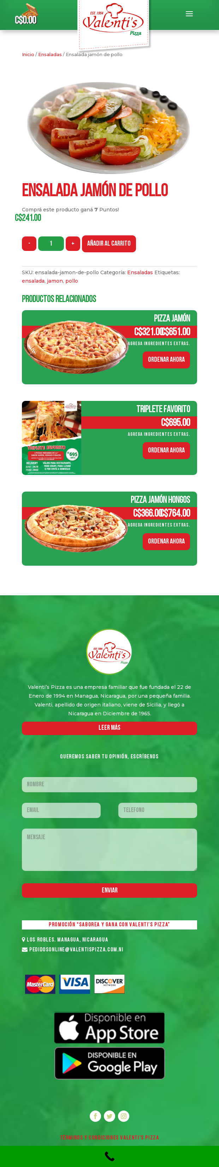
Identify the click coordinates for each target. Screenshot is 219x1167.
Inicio (28, 54)
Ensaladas (50, 54)
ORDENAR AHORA (166, 359)
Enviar (110, 890)
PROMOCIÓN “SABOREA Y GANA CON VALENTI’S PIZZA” (109, 925)
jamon (55, 281)
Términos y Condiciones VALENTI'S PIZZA (109, 1138)
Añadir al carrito (109, 243)
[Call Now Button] (109, 1156)
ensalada (33, 281)
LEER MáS (109, 728)
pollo (71, 281)
